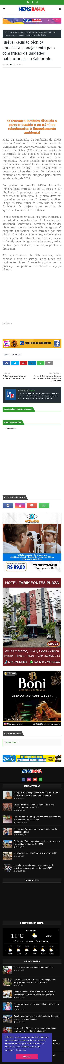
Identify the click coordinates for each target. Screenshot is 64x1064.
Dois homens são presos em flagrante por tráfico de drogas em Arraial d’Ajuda (36, 1017)
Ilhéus (17, 32)
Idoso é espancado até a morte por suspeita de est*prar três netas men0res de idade (34, 981)
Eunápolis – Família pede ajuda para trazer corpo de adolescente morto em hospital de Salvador (36, 794)
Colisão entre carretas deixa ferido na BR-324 (33, 968)
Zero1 (7, 64)
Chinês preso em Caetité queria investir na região (35, 853)
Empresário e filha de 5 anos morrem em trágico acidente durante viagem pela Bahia (35, 1029)
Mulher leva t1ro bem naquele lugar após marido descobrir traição (35, 830)
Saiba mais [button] (20, 1050)
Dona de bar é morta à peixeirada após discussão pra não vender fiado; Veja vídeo (37, 818)
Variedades (16, 355)
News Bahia (11, 742)
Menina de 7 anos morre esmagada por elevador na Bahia (36, 1005)
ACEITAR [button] (27, 1057)
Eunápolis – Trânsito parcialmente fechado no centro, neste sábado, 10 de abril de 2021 (37, 842)
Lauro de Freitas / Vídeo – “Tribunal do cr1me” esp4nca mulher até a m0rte (34, 806)
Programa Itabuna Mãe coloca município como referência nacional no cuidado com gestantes (34, 993)
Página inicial (9, 32)
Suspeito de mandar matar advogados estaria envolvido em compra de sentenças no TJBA (34, 866)
